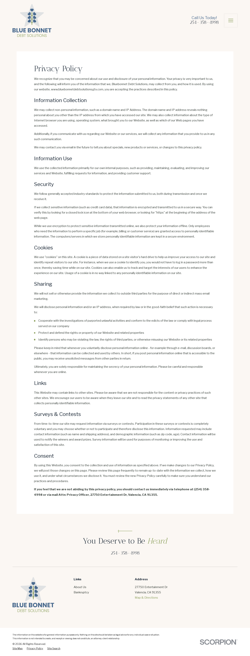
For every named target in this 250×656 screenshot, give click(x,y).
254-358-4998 (204, 22)
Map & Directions (146, 597)
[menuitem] (17, 648)
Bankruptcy (81, 592)
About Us (80, 587)
